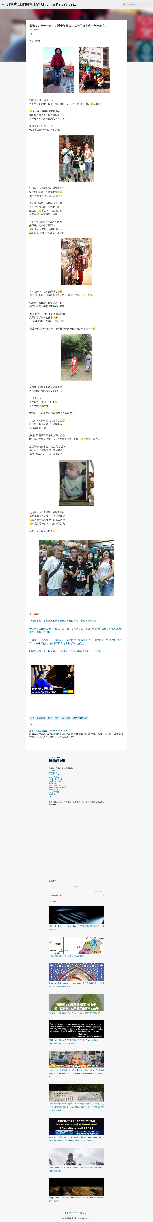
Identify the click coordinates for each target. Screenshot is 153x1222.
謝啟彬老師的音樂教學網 (57, 787)
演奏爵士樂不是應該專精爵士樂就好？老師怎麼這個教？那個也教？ (64, 621)
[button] (30, 34)
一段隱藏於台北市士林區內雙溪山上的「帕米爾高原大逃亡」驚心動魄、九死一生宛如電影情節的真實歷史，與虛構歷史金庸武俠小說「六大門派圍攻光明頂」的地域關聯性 (76, 1107)
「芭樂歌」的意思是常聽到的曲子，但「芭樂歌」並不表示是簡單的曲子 (75, 1013)
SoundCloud (54, 775)
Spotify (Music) (55, 781)
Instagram (53, 773)
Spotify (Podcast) (56, 779)
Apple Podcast (54, 777)
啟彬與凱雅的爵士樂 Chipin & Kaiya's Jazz (41, 4)
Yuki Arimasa (80, 718)
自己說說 (41, 718)
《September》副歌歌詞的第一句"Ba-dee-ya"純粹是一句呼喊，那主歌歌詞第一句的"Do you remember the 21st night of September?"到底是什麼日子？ (76, 1073)
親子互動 (66, 718)
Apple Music (53, 783)
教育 (57, 718)
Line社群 (52, 794)
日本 (32, 718)
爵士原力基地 (53, 790)
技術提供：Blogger (76, 1213)
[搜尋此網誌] (139, 4)
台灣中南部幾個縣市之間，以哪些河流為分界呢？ (66, 956)
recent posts (99, 891)
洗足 (50, 718)
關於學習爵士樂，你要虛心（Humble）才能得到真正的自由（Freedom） (66, 651)
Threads (52, 796)
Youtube (52, 771)
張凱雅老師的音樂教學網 (57, 785)
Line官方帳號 (54, 792)
